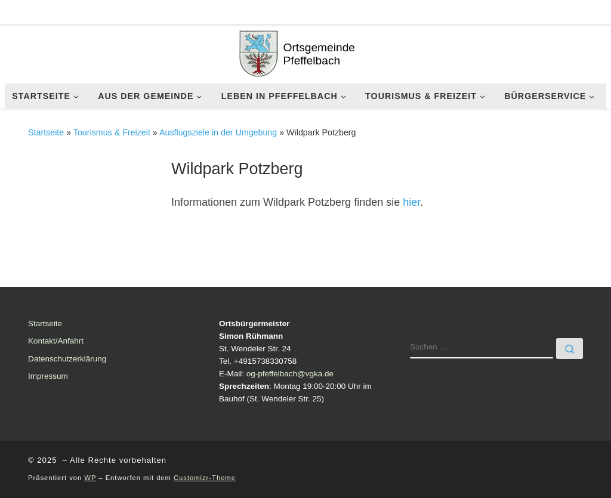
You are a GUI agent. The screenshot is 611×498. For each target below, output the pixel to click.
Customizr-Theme (205, 477)
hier (411, 202)
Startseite (46, 132)
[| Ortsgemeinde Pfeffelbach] (258, 52)
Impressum (48, 376)
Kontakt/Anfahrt (56, 340)
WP (90, 477)
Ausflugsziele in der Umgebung (218, 132)
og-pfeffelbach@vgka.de (290, 373)
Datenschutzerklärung (67, 358)
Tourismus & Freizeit (111, 132)
